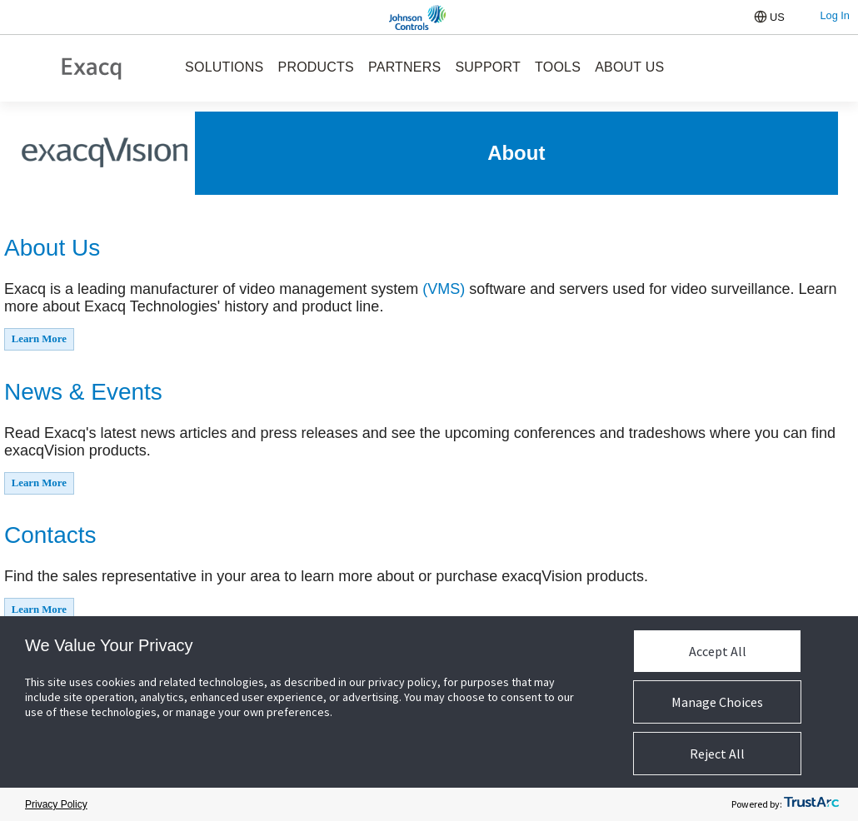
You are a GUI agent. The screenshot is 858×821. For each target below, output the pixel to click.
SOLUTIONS (224, 67)
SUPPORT (487, 67)
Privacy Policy (56, 804)
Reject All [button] (717, 753)
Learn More (39, 339)
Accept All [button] (717, 651)
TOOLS (558, 67)
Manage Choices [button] (717, 702)
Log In (835, 15)
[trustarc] (811, 805)
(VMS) (443, 289)
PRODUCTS (316, 67)
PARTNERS (404, 67)
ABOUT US (629, 67)
